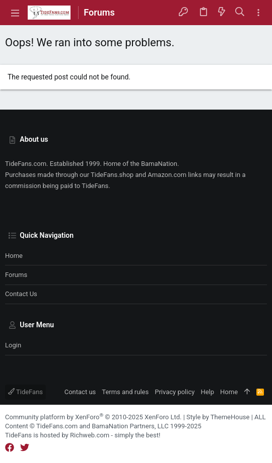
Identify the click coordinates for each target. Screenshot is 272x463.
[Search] (240, 12)
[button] (15, 13)
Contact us (21, 294)
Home (14, 255)
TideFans (25, 392)
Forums (16, 275)
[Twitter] (24, 447)
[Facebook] (9, 447)
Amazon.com (167, 174)
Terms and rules (125, 392)
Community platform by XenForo (93, 417)
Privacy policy (174, 392)
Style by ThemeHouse (217, 417)
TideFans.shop (112, 174)
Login (13, 345)
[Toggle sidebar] (258, 13)
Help (207, 392)
